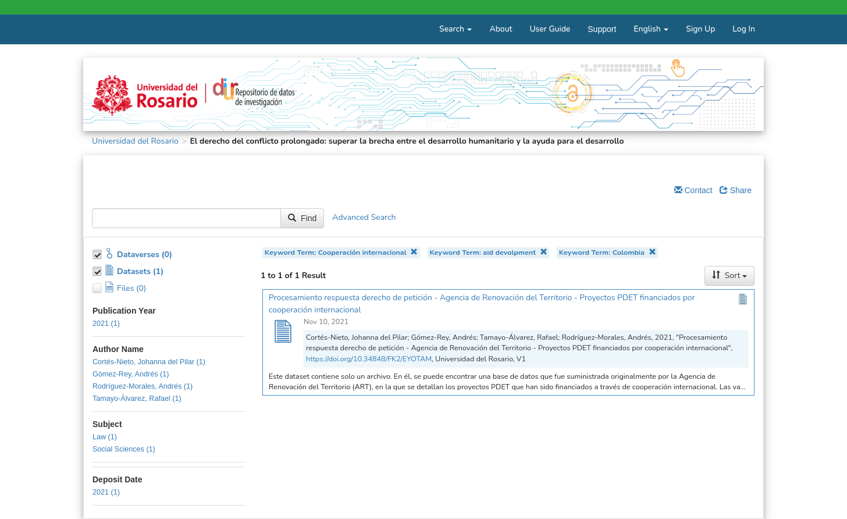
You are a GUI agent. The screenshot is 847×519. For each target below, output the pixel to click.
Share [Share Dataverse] (736, 190)
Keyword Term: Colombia (607, 252)
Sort (729, 275)
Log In (743, 28)
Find (302, 218)
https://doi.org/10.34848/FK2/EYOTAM (369, 359)
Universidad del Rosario (135, 141)
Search (455, 28)
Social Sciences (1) (123, 449)
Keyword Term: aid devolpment (488, 252)
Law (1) (104, 437)
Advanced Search (364, 217)
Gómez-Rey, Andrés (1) (130, 374)
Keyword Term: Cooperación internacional (341, 252)
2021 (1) (106, 323)
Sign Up (700, 28)
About (500, 28)
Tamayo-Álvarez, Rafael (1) (137, 398)
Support (602, 29)
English (651, 28)
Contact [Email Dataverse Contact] (693, 190)
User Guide (549, 28)
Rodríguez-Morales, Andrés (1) (142, 386)
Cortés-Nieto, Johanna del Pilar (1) (148, 362)
